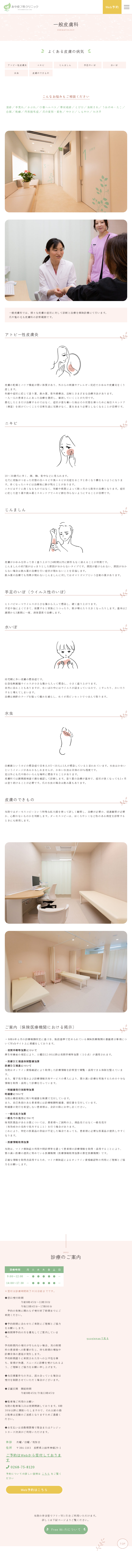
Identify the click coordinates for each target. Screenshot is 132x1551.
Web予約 (112, 7)
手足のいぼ (90, 65)
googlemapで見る (98, 1338)
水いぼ (114, 65)
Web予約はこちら (34, 1489)
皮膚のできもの (40, 72)
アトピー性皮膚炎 (17, 65)
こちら (46, 1473)
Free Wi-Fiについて (66, 1529)
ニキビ (41, 65)
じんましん (65, 65)
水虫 (16, 72)
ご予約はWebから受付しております (34, 1457)
